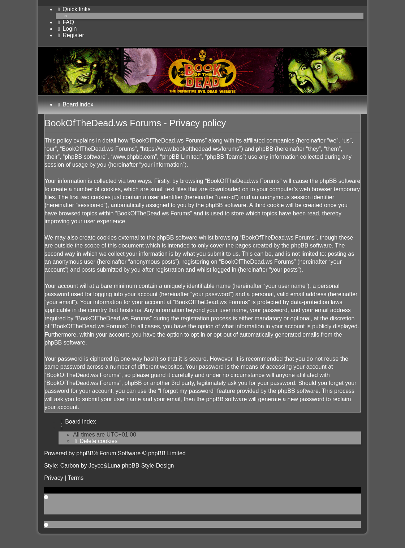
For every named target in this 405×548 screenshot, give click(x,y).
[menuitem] (65, 22)
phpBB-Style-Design (148, 465)
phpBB (85, 453)
